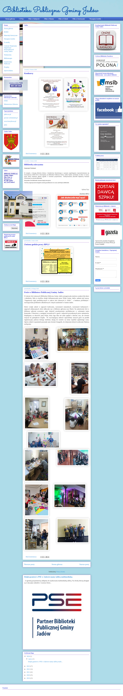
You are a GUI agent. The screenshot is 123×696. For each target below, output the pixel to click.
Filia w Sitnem (49, 19)
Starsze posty (84, 564)
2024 (28, 656)
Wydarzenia (7, 55)
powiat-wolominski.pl (11, 118)
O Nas (22, 19)
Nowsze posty (29, 564)
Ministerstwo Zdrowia (11, 104)
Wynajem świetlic (95, 19)
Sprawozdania (8, 70)
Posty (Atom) (60, 571)
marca (30, 659)
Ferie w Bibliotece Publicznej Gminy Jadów (44, 292)
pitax (5, 125)
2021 (28, 672)
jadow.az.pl (7, 114)
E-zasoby (7, 42)
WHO (6, 101)
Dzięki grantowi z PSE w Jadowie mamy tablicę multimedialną (48, 577)
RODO (6, 32)
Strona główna (10, 19)
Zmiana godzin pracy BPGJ (36, 244)
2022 (28, 669)
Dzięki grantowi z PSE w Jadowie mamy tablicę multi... (45, 661)
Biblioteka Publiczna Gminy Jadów (50, 10)
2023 (28, 666)
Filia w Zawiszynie (79, 19)
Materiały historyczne (10, 35)
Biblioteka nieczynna (33, 164)
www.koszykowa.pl (10, 121)
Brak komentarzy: (31, 153)
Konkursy (28, 73)
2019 (28, 678)
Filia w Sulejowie (33, 19)
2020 (28, 675)
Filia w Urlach (63, 19)
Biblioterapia (8, 58)
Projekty (6, 67)
